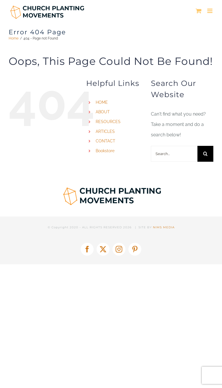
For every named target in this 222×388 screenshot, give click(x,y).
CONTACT (105, 141)
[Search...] (174, 154)
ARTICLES (105, 131)
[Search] (205, 154)
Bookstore (105, 150)
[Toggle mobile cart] (198, 11)
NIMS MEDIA (164, 227)
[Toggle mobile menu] (210, 11)
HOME (102, 102)
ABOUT (103, 112)
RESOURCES (108, 121)
